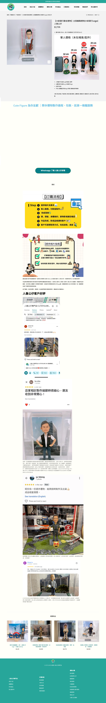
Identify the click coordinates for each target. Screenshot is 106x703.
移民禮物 (72, 681)
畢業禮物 (72, 692)
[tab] (53, 185)
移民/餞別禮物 (70, 94)
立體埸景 (77, 94)
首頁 (8, 15)
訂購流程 (41, 677)
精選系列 (12, 15)
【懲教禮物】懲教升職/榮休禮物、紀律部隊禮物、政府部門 (41, 646)
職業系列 (87, 94)
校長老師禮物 (73, 687)
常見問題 (41, 685)
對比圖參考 (11, 689)
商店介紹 (11, 681)
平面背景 (18, 15)
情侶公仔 (72, 695)
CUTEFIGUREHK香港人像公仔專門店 (53, 665)
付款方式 (41, 683)
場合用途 (59, 94)
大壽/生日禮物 (73, 697)
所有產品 (11, 687)
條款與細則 (42, 691)
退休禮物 (72, 673)
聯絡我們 (41, 688)
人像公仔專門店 (13, 679)
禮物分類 (72, 671)
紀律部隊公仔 (73, 676)
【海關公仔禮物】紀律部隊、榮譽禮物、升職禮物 (88, 646)
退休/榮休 (92, 94)
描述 (53, 185)
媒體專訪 (11, 684)
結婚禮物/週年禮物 (74, 689)
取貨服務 (41, 680)
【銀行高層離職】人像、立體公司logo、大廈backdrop (17, 646)
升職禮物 (72, 684)
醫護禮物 (72, 679)
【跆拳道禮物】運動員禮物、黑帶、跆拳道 (64, 646)
